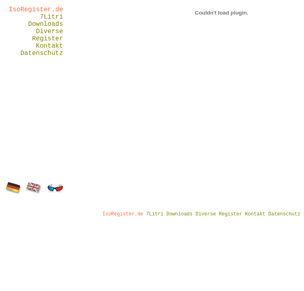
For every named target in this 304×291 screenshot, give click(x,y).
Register (47, 38)
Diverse (49, 31)
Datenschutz (41, 53)
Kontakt (49, 46)
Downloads (45, 24)
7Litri (51, 17)
